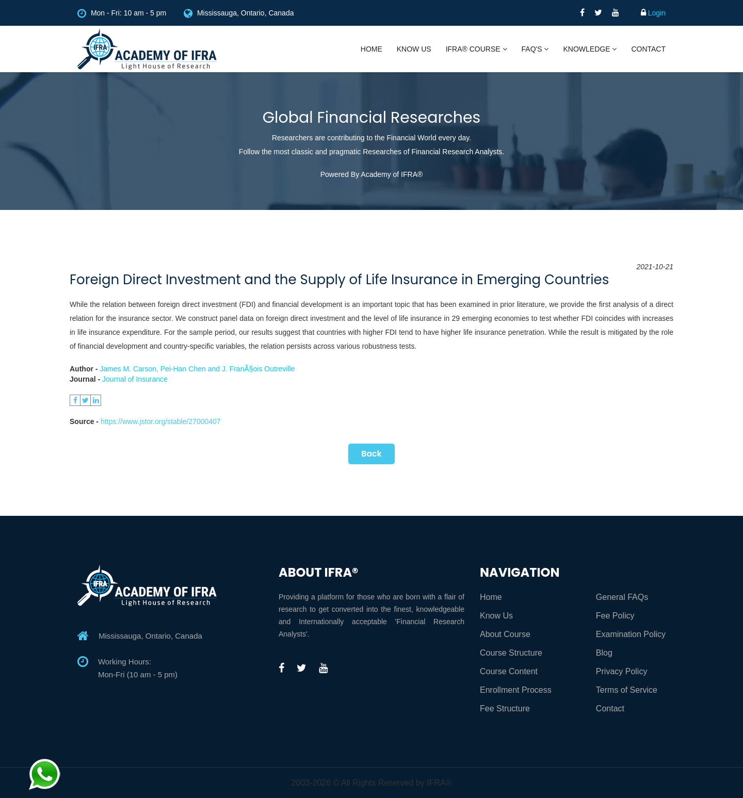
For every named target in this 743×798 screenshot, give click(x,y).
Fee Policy (615, 615)
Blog (604, 652)
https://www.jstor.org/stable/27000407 (161, 421)
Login (653, 13)
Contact (648, 49)
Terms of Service (626, 690)
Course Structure (511, 652)
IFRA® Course (476, 49)
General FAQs (622, 597)
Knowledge (590, 49)
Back (371, 454)
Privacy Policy (622, 671)
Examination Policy (631, 634)
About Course (505, 634)
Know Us (414, 49)
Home (371, 49)
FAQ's (535, 49)
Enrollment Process (516, 690)
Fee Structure (505, 708)
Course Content (509, 671)
